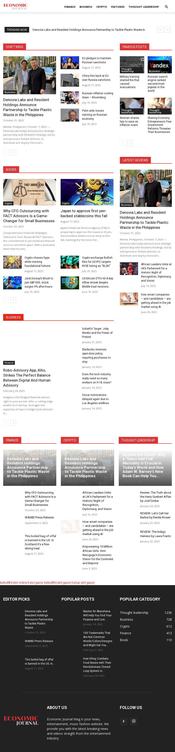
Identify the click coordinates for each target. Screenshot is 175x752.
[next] (167, 30)
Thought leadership (144, 6)
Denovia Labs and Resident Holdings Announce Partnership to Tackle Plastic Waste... (39, 619)
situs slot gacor (84, 582)
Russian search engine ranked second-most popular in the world (158, 83)
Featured (117, 6)
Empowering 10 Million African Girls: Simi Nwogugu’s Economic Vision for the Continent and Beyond (97, 555)
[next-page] (13, 152)
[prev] (160, 30)
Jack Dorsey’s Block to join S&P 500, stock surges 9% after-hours (39, 282)
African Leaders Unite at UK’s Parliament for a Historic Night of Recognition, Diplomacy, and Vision (156, 272)
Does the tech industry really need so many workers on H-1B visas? (96, 378)
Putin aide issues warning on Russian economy (94, 114)
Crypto (101, 6)
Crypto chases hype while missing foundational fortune (37, 262)
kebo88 (5, 582)
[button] (166, 7)
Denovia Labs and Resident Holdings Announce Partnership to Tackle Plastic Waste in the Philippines (28, 467)
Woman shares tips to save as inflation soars (129, 121)
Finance (69, 6)
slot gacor (36, 582)
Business (86, 6)
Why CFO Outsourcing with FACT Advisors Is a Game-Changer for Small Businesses (29, 216)
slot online (20, 582)
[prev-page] (6, 152)
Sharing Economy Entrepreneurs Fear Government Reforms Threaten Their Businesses (160, 125)
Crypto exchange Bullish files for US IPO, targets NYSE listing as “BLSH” (97, 262)
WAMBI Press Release (39, 517)
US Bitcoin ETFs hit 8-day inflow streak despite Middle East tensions (97, 282)
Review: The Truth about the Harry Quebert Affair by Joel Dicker (155, 496)
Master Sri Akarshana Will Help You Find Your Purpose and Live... (97, 615)
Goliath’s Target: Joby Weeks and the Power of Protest (97, 333)
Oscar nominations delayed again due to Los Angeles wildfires (95, 399)
